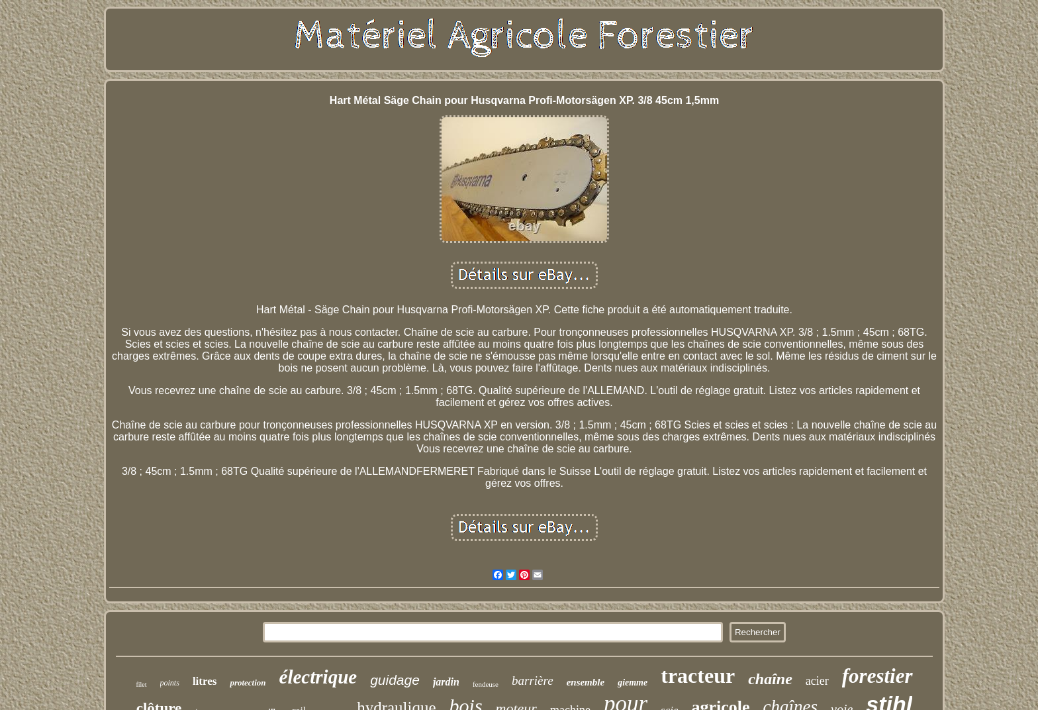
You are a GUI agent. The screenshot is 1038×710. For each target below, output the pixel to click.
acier (817, 680)
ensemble (586, 682)
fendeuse (485, 684)
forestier (877, 675)
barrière (532, 680)
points (169, 682)
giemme (632, 682)
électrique (318, 676)
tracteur (698, 675)
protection (247, 682)
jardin (446, 681)
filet (141, 684)
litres (205, 681)
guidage (395, 679)
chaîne (770, 678)
